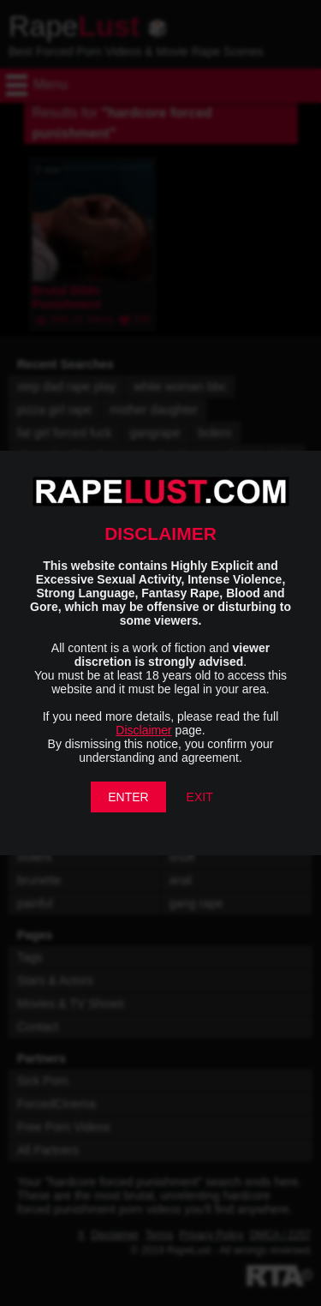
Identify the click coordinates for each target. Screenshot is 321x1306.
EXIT (200, 797)
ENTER (128, 797)
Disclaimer (143, 730)
